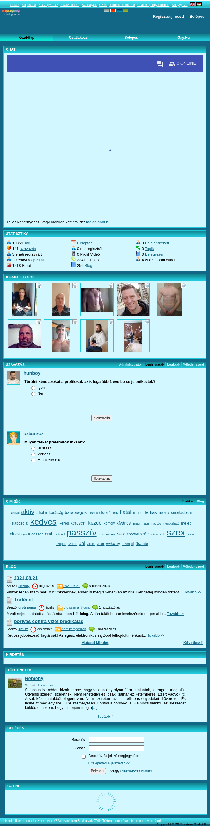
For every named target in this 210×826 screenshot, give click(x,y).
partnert (59, 534)
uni (82, 543)
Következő (193, 643)
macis (145, 523)
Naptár (86, 243)
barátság (56, 513)
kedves (43, 521)
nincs (15, 534)
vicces (91, 544)
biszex (93, 512)
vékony (113, 543)
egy (115, 512)
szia (191, 534)
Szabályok (89, 5)
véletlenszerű (193, 364)
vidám (101, 544)
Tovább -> (192, 592)
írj (132, 544)
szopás (61, 544)
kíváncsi (124, 523)
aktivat (15, 512)
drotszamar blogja (77, 607)
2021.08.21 (26, 578)
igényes (164, 512)
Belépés (197, 16)
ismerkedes (179, 513)
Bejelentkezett (157, 243)
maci (136, 523)
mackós (156, 523)
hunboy (32, 373)
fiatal (125, 512)
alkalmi (41, 513)
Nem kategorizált (73, 629)
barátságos (76, 512)
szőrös (72, 544)
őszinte (142, 543)
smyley (23, 586)
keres (64, 523)
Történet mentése (122, 5)
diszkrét (105, 513)
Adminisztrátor (130, 364)
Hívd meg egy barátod (153, 5)
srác (144, 533)
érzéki (126, 544)
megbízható (171, 523)
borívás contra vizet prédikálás (48, 621)
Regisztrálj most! (168, 16)
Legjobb (173, 364)
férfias (151, 512)
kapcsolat (20, 523)
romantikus (108, 534)
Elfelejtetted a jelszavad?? (109, 763)
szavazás (28, 248)
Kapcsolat (29, 5)
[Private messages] (159, 64)
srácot (154, 534)
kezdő (94, 523)
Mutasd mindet (94, 643)
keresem (79, 523)
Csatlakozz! (79, 38)
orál (48, 534)
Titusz (23, 629)
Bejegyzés (154, 254)
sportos (133, 534)
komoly (109, 523)
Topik (149, 248)
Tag (27, 243)
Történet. (24, 599)
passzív (81, 532)
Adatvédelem (69, 5)
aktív (27, 511)
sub (162, 534)
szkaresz (33, 433)
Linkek (14, 5)
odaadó (37, 534)
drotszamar (27, 607)
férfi (140, 512)
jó (191, 512)
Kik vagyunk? (48, 5)
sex (121, 534)
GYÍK (103, 5)
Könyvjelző (179, 5)
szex (176, 532)
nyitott (25, 534)
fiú (134, 512)
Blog (88, 265)
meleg (186, 523)
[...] (94, 707)
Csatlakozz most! (136, 771)
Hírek (17, 820)
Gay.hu (183, 38)
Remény (34, 678)
